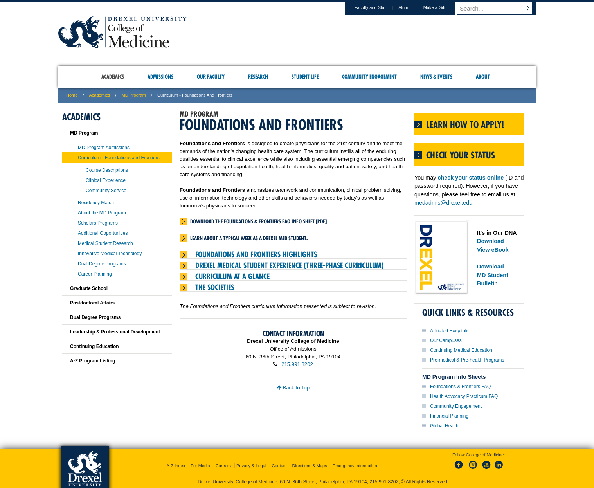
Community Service (106, 190)
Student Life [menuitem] (305, 76)
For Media (200, 465)
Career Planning (95, 274)
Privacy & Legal (251, 465)
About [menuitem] (483, 76)
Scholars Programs (98, 223)
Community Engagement (456, 406)
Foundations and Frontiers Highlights (256, 254)
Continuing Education (94, 346)
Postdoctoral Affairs (92, 303)
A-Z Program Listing (92, 361)
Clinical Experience (106, 180)
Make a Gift (442, 7)
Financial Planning (449, 416)
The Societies (214, 287)
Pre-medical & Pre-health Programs (467, 360)
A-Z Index (175, 465)
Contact (279, 465)
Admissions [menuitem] (160, 76)
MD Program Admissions (104, 147)
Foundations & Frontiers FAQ (460, 386)
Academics (99, 95)
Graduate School (89, 288)
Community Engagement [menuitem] (369, 76)
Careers (223, 465)
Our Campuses (446, 340)
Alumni (412, 7)
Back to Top (293, 388)
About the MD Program (102, 213)
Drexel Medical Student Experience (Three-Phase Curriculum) (289, 265)
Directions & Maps (309, 465)
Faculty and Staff (378, 7)
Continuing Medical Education (461, 350)
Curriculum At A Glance (232, 276)
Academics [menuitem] (112, 76)
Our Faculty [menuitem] (211, 76)
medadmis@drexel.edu (443, 203)
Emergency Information (355, 465)
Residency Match (96, 202)
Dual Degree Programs (102, 264)
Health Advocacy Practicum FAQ (464, 396)
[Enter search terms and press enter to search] (500, 8)
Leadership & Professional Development (115, 332)
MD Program (133, 95)
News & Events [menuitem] (436, 76)
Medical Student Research (105, 243)
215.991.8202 (297, 364)
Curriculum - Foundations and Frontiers (119, 157)
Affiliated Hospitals (449, 330)
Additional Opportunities (103, 233)
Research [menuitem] (258, 76)
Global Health (444, 426)
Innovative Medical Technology (110, 253)
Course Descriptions (107, 170)
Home (71, 95)
